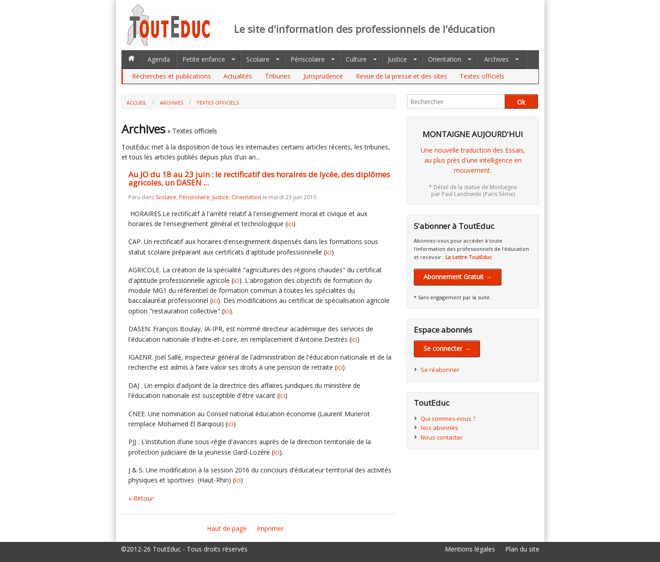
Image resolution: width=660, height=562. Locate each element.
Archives (496, 59)
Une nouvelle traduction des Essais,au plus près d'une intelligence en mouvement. (473, 160)
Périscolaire (307, 59)
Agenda (159, 59)
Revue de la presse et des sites (401, 76)
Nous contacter (442, 437)
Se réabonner (440, 370)
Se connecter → (446, 348)
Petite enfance (203, 59)
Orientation (444, 59)
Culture (356, 59)
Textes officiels (481, 76)
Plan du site (522, 549)
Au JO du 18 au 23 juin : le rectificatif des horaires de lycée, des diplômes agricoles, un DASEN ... (259, 178)
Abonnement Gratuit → (457, 276)
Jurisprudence (323, 76)
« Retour (140, 498)
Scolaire (257, 59)
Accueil (137, 102)
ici (290, 223)
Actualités (237, 76)
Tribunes (277, 76)
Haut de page (227, 528)
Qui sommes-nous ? (448, 418)
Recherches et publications (171, 76)
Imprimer (270, 528)
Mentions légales (470, 549)
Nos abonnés (439, 428)
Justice (397, 59)
